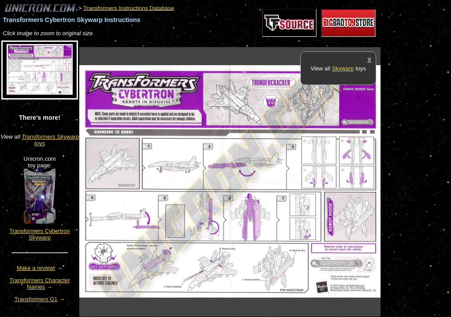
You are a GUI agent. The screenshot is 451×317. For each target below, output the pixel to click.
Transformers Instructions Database (128, 7)
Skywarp (343, 68)
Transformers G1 (36, 299)
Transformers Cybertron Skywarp (39, 234)
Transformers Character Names (39, 283)
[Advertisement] (239, 42)
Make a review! (36, 268)
